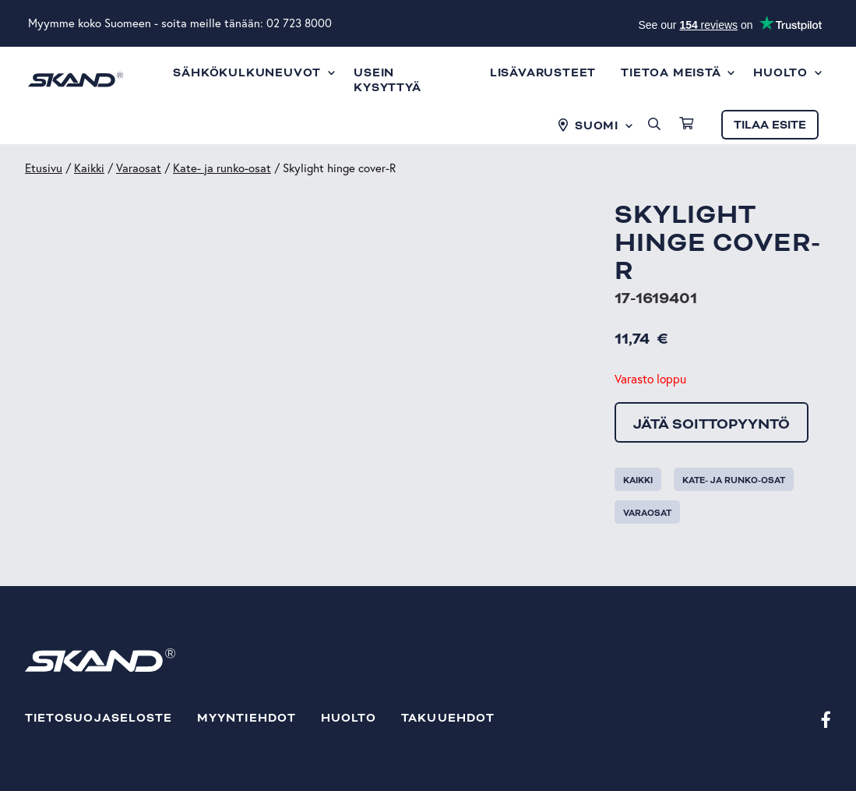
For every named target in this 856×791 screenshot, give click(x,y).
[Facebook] (826, 719)
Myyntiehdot (246, 718)
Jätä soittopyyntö (711, 424)
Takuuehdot (448, 718)
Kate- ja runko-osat (222, 168)
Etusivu (43, 168)
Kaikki (89, 168)
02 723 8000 (299, 23)
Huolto (348, 718)
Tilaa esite (770, 125)
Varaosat (138, 168)
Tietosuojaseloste (98, 718)
